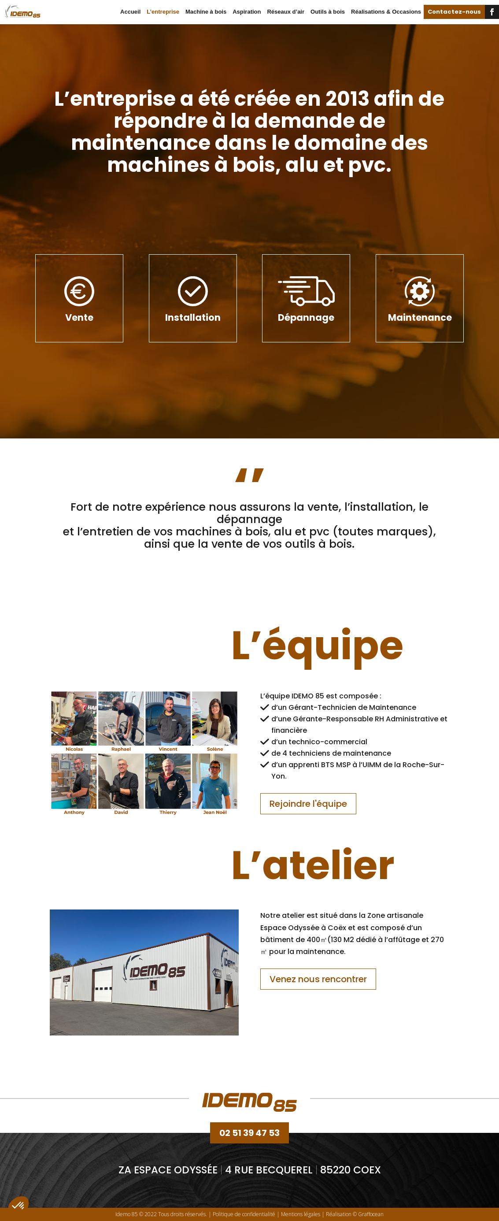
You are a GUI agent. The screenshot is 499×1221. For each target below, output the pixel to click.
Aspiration (247, 11)
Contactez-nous (454, 11)
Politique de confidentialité (244, 1214)
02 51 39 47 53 (249, 1133)
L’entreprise (163, 11)
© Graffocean (368, 1214)
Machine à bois (205, 11)
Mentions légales (300, 1214)
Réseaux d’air (285, 11)
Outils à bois (327, 11)
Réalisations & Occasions (386, 11)
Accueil (130, 11)
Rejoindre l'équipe (308, 804)
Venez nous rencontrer (318, 979)
